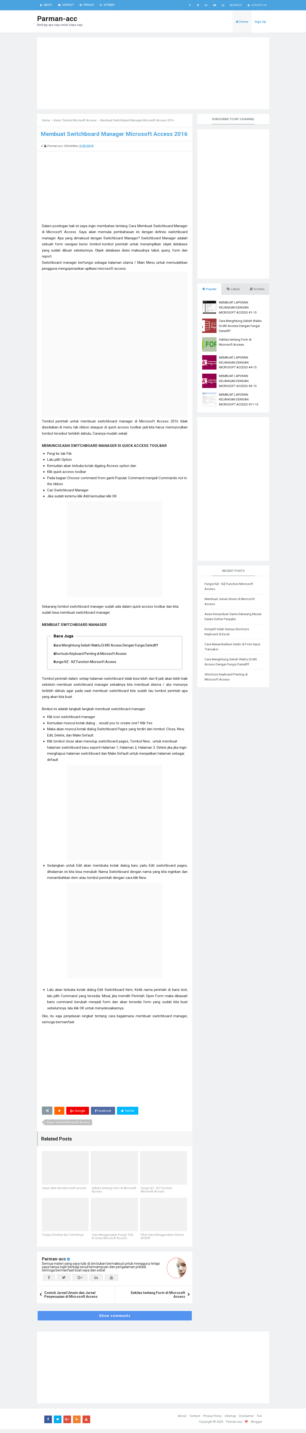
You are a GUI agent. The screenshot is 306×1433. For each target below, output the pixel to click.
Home (46, 120)
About (182, 1420)
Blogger (256, 1425)
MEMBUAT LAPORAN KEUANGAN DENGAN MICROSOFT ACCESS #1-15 (237, 308)
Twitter (129, 1114)
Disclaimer (246, 1420)
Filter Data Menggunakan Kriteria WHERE (161, 1240)
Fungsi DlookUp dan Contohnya (62, 1239)
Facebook (103, 1114)
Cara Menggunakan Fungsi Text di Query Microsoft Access (112, 1240)
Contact (194, 1420)
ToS (259, 1420)
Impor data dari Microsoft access (64, 1192)
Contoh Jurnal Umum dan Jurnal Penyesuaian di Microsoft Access (71, 1298)
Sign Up (260, 22)
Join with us (257, 5)
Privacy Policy (212, 1420)
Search (236, 5)
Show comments (114, 1319)
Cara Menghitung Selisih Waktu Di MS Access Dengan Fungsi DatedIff (110, 646)
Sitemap (230, 1420)
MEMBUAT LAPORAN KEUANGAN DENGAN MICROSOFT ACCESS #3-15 (237, 381)
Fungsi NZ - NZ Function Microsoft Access (89, 665)
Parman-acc (54, 1262)
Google (77, 1114)
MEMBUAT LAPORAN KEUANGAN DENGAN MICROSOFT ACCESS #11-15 (238, 400)
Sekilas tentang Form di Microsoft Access (106, 1194)
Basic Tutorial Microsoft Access (75, 120)
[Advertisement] (153, 73)
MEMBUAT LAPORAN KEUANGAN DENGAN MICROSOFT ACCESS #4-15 (237, 363)
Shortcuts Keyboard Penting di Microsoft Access (94, 655)
